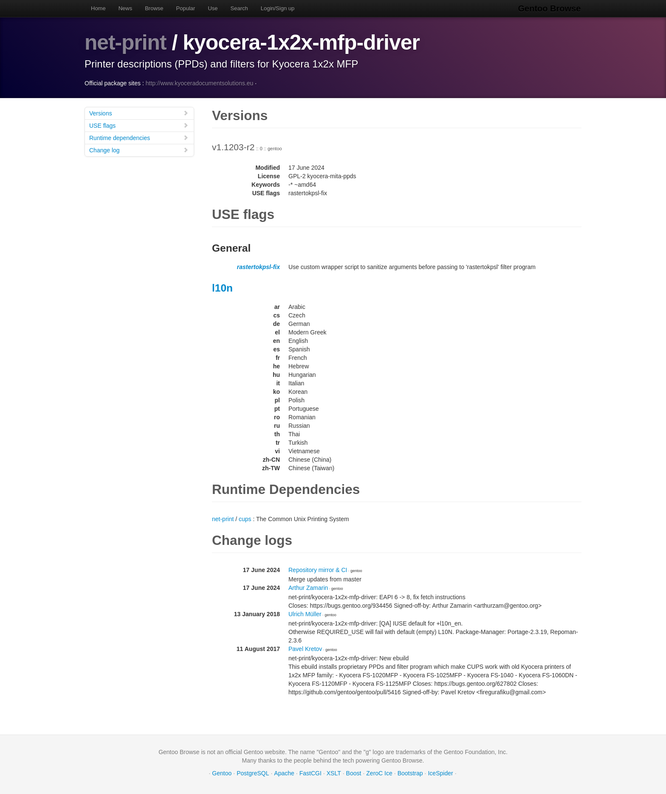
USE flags (139, 125)
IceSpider (440, 772)
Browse (154, 8)
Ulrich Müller (305, 613)
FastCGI (310, 772)
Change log (139, 149)
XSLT (334, 772)
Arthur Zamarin (308, 587)
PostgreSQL (253, 772)
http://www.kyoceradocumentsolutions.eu (200, 82)
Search (239, 8)
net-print (126, 42)
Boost (353, 772)
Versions (139, 112)
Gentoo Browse (550, 8)
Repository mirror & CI (317, 569)
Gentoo (221, 772)
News (126, 8)
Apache (284, 772)
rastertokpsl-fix (258, 266)
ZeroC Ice (379, 772)
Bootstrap (410, 772)
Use (212, 8)
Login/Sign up (278, 8)
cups (245, 518)
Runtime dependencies (139, 137)
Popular (185, 8)
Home (98, 8)
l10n (222, 287)
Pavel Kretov (305, 648)
